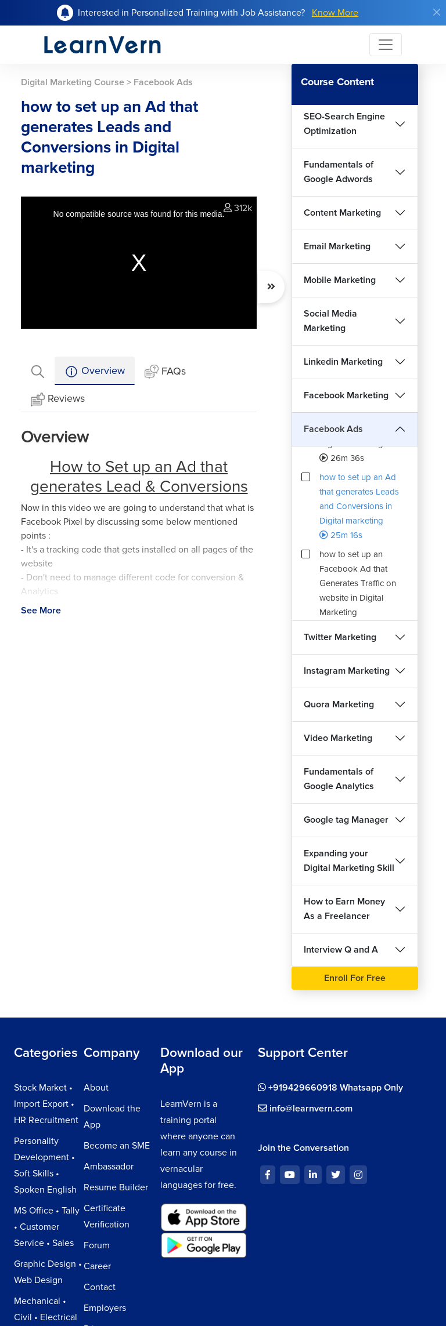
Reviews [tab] (58, 399)
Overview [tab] (94, 371)
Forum (97, 1245)
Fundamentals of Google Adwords (338, 172)
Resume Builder (116, 1187)
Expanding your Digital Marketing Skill (349, 861)
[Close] (436, 12)
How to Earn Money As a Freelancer (344, 909)
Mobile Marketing (340, 280)
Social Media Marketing (330, 321)
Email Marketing (337, 246)
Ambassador (109, 1166)
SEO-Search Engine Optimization (344, 124)
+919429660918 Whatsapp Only (330, 1088)
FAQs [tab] (165, 372)
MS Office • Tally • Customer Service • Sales (47, 1227)
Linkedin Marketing (343, 362)
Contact (100, 1287)
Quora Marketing (339, 704)
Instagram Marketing (347, 671)
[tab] (38, 371)
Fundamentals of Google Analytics (339, 779)
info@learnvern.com (305, 1108)
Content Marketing (342, 213)
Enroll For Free (355, 978)
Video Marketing (338, 738)
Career (97, 1266)
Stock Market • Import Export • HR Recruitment (46, 1104)
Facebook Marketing (346, 395)
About (96, 1088)
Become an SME (117, 1145)
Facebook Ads (333, 429)
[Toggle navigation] (385, 44)
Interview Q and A (341, 950)
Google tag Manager (346, 820)
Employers (105, 1308)
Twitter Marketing (340, 637)
